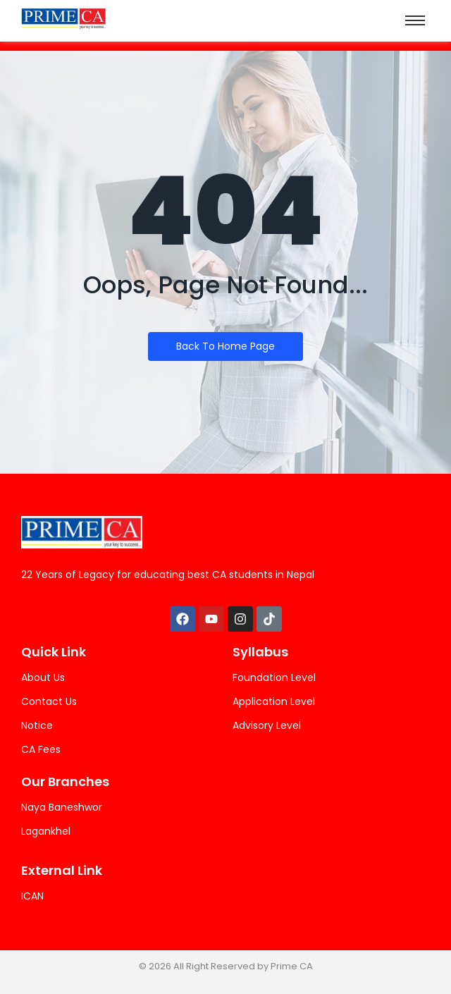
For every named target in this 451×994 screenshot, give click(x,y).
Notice (37, 725)
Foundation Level (274, 677)
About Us (43, 677)
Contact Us (49, 701)
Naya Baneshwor (61, 807)
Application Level (274, 701)
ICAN (32, 896)
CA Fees (41, 749)
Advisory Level (267, 725)
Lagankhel (45, 831)
